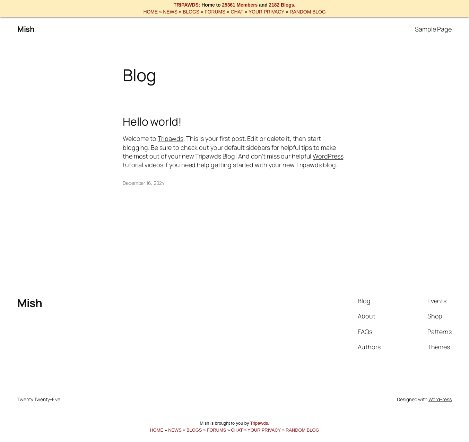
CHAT (237, 12)
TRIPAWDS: (187, 5)
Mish (25, 29)
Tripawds (170, 138)
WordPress (440, 399)
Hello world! (152, 121)
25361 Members (240, 5)
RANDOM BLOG (308, 12)
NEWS (170, 12)
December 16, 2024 (143, 183)
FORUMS (215, 12)
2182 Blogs (281, 5)
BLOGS (191, 12)
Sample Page (433, 29)
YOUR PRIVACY (266, 12)
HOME (150, 12)
